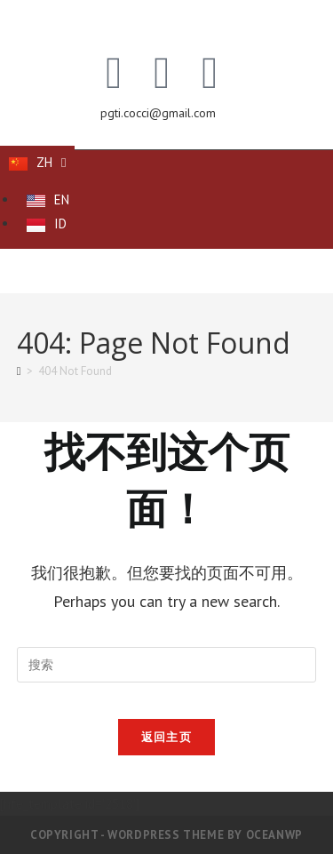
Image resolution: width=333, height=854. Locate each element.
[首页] (19, 371)
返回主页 (166, 737)
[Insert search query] (167, 664)
